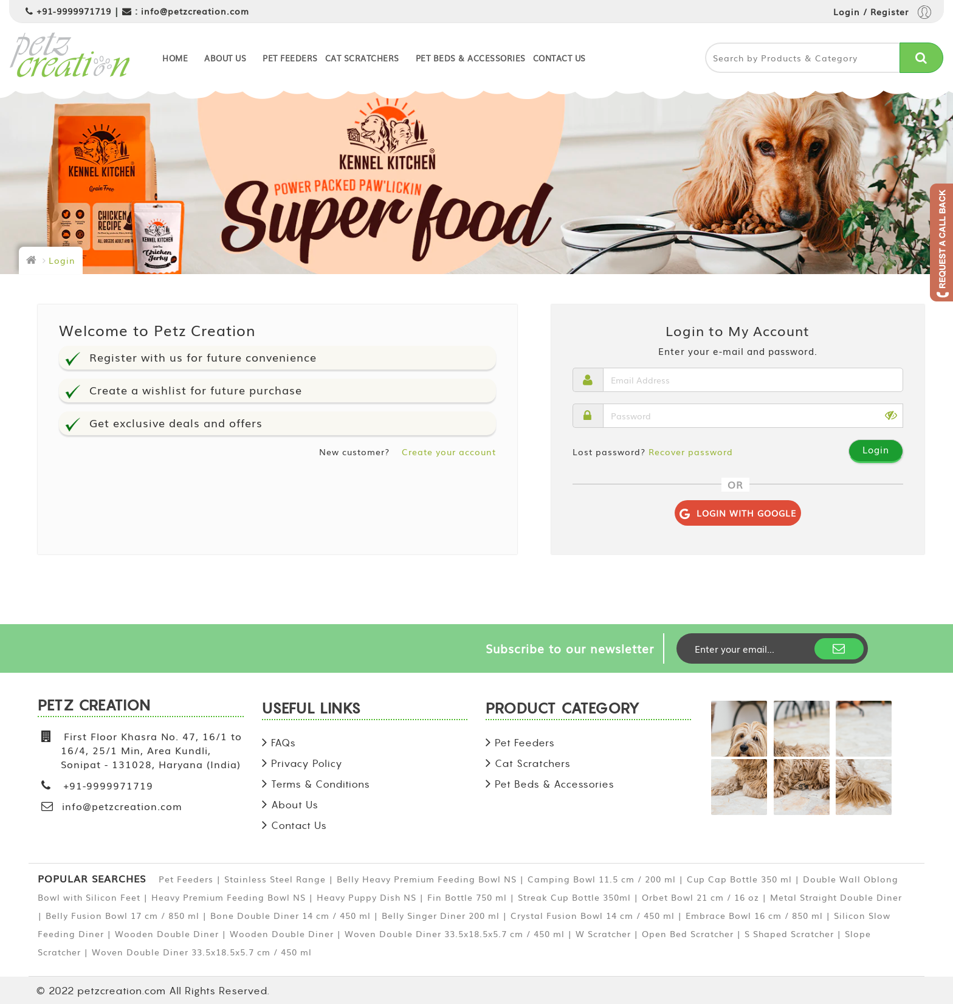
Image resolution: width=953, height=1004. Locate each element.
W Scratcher (603, 933)
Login (62, 260)
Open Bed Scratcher (688, 933)
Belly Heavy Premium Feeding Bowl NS (427, 879)
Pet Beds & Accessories (471, 58)
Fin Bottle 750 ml (467, 897)
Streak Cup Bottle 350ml (574, 897)
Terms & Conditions (320, 784)
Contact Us (559, 58)
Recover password (691, 451)
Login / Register (882, 13)
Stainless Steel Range (275, 879)
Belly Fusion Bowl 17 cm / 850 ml (122, 915)
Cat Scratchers (362, 58)
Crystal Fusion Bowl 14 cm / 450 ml (593, 915)
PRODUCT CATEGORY (563, 710)
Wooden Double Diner (167, 933)
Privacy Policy (307, 763)
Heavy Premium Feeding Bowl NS (228, 897)
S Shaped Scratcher (789, 933)
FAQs (283, 743)
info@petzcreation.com (195, 11)
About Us (225, 58)
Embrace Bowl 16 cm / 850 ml (754, 915)
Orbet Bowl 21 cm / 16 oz (700, 897)
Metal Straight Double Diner (836, 897)
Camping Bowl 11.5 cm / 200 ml (602, 879)
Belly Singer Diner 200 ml (441, 915)
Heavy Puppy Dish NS (366, 897)
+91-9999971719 (73, 11)
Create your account (449, 451)
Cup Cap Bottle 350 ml (739, 879)
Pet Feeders (290, 58)
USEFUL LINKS (311, 710)
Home (175, 58)
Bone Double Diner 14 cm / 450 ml (290, 915)
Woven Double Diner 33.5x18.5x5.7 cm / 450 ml (455, 933)
